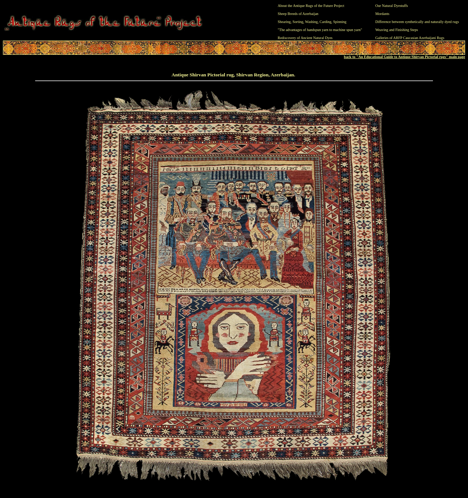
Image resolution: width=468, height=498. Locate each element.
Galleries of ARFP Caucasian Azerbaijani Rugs (409, 38)
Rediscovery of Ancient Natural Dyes (305, 38)
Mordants (382, 14)
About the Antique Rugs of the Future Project (311, 6)
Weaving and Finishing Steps (396, 30)
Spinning (339, 22)
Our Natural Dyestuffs (391, 6)
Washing (311, 22)
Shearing (284, 22)
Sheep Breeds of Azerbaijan (298, 14)
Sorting (297, 22)
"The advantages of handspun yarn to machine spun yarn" (320, 30)
